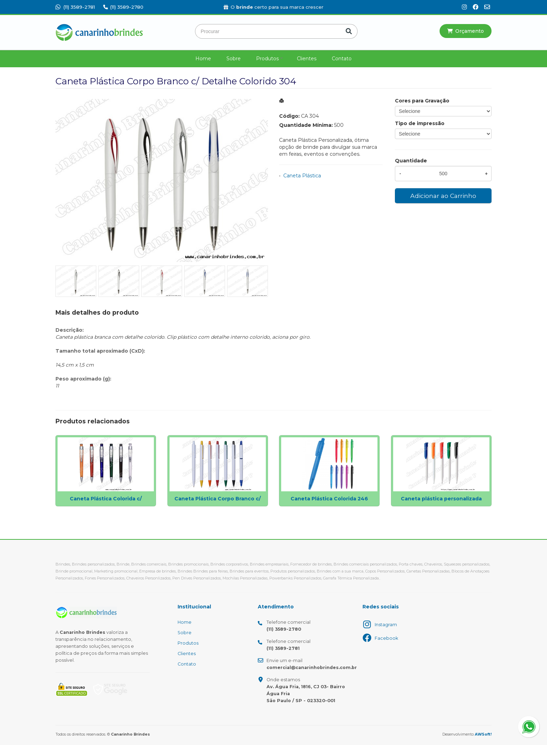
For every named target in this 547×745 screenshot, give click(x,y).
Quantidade (411, 161)
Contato (342, 58)
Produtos (267, 58)
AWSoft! (483, 734)
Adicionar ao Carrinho (443, 195)
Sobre (233, 58)
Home (203, 58)
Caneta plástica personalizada (441, 499)
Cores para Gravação (422, 101)
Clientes (306, 58)
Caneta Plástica (302, 175)
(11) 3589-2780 (123, 7)
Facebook (386, 638)
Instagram (386, 624)
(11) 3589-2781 (75, 7)
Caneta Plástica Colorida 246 (329, 499)
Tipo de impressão (419, 123)
